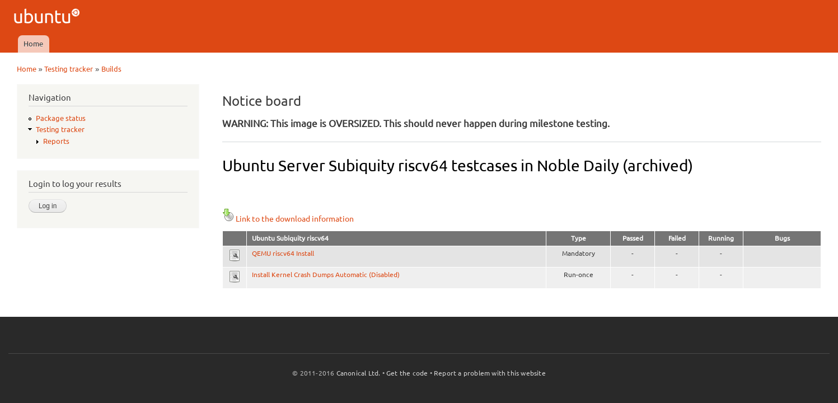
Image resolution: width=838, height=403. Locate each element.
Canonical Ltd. (358, 373)
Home (33, 44)
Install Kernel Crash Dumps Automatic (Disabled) (326, 274)
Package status (61, 118)
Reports (56, 141)
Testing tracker (68, 69)
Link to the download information (288, 218)
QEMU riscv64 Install (283, 253)
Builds (111, 69)
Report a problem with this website (490, 373)
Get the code (407, 373)
